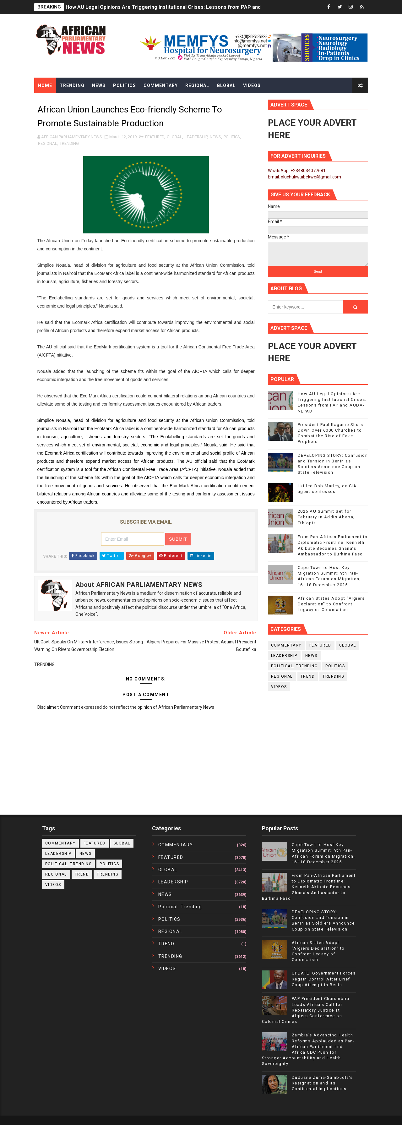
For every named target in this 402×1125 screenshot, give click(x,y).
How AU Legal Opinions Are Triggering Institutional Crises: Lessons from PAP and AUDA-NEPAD (180, 7)
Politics (124, 85)
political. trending (294, 666)
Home (45, 85)
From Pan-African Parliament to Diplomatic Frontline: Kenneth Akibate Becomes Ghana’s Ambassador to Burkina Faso (309, 887)
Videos (252, 85)
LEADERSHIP (196, 136)
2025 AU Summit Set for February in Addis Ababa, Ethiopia (326, 517)
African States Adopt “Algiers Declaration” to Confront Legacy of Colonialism (331, 604)
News (99, 85)
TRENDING (69, 143)
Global (226, 85)
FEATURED (154, 136)
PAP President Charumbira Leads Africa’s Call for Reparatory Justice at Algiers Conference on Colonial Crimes (306, 1010)
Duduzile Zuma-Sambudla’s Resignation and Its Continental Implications (322, 1083)
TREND (308, 676)
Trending (72, 85)
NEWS (215, 136)
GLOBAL (174, 136)
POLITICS (232, 136)
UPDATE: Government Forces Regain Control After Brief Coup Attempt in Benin (324, 979)
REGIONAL (47, 143)
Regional (197, 85)
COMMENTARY (286, 645)
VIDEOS (279, 687)
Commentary (161, 85)
